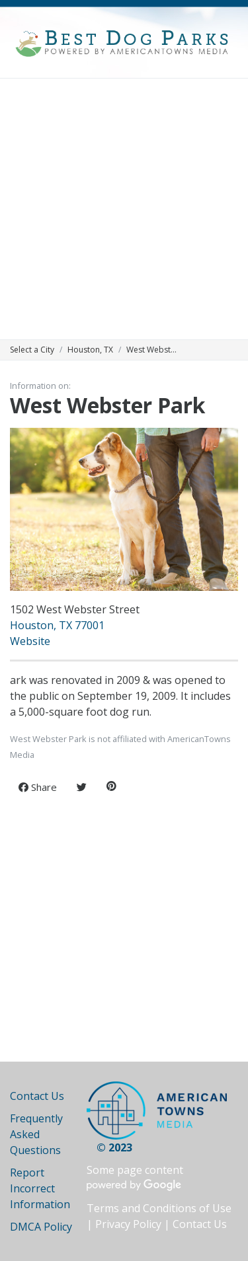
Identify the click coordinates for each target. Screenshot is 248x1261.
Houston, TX (90, 349)
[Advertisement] (124, 209)
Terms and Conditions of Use (159, 1208)
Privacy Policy (128, 1224)
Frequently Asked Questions (36, 1134)
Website (30, 641)
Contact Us (37, 1096)
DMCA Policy (41, 1226)
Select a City (32, 349)
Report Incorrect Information (40, 1188)
